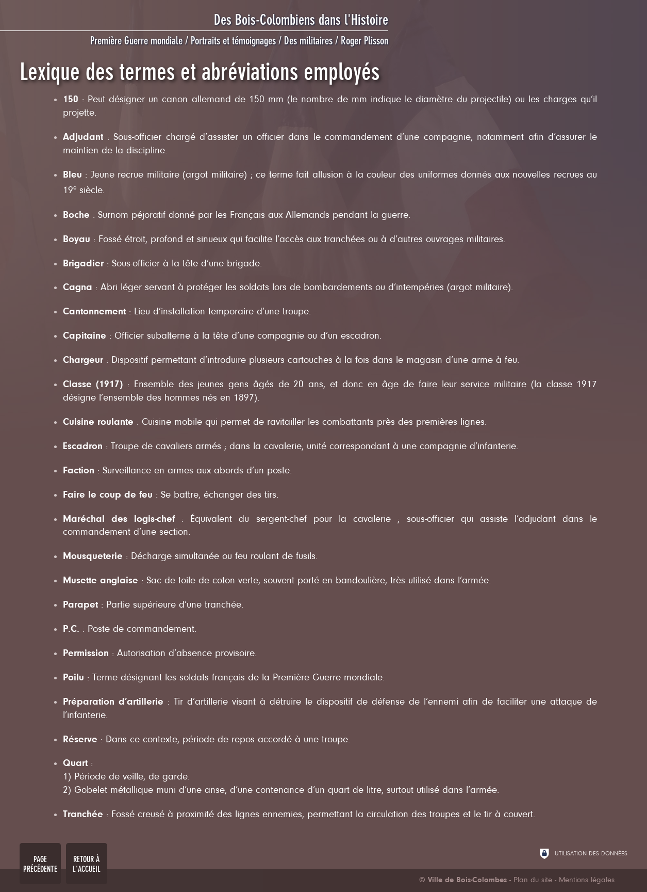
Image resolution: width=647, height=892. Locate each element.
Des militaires (308, 41)
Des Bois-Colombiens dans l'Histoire (301, 19)
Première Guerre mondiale (136, 41)
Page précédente (40, 864)
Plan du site (532, 880)
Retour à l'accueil (87, 864)
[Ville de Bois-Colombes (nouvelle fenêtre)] (463, 880)
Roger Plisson (364, 41)
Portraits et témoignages (233, 41)
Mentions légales (587, 880)
